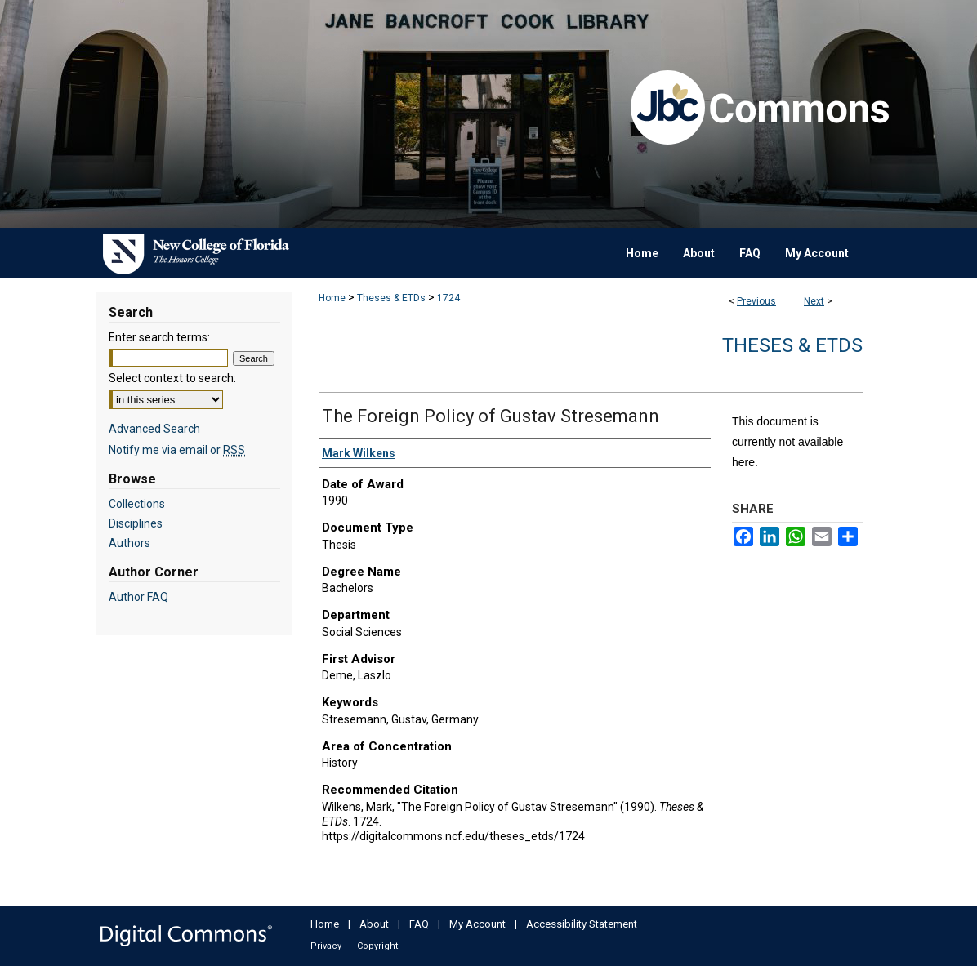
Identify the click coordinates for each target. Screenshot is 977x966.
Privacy (325, 946)
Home (332, 298)
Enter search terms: (159, 337)
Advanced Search (154, 428)
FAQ (419, 924)
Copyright (377, 946)
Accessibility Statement (581, 924)
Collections (137, 503)
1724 (448, 298)
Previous (756, 301)
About (374, 924)
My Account (477, 924)
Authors (129, 543)
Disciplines (136, 523)
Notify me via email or (177, 449)
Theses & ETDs (391, 298)
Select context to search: (172, 378)
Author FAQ (138, 596)
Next (814, 301)
